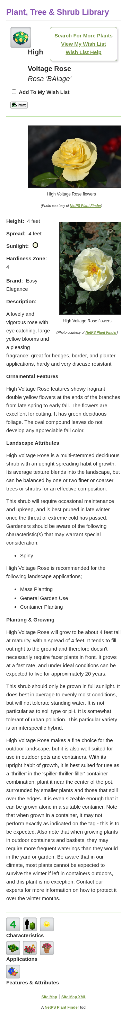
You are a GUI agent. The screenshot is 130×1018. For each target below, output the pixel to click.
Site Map (49, 997)
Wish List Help (83, 52)
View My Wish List (83, 44)
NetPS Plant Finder (85, 206)
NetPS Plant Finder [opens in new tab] (62, 1007)
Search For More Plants (83, 35)
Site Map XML (73, 997)
